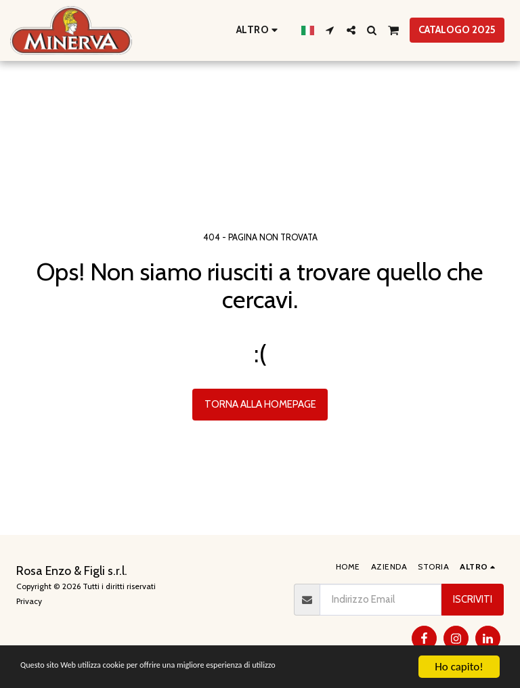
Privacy (29, 601)
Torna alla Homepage (260, 404)
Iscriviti (472, 599)
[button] (330, 30)
